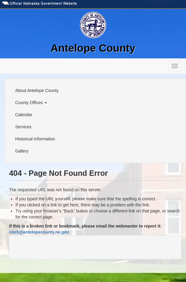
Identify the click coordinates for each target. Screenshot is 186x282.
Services (23, 126)
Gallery (21, 151)
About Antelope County (36, 90)
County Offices (31, 102)
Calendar (23, 114)
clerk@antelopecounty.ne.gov (39, 232)
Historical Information (35, 138)
